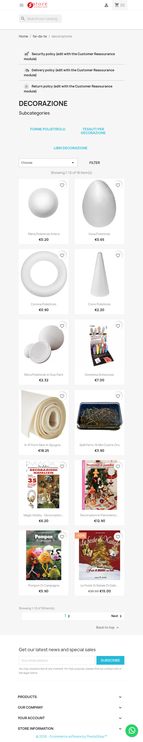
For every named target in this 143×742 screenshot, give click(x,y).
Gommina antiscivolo (99, 375)
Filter (94, 162)
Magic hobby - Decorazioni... (44, 515)
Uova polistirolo (99, 234)
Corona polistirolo (43, 304)
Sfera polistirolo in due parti (43, 375)
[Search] (40, 19)
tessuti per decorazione (93, 131)
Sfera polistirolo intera (43, 234)
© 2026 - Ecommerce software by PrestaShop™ (71, 736)
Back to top (108, 627)
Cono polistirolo (99, 304)
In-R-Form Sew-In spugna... (43, 445)
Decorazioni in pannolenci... (99, 515)
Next (117, 616)
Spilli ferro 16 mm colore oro (99, 445)
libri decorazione (71, 148)
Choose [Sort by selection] (48, 162)
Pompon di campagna (43, 585)
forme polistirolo (47, 129)
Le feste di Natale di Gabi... (99, 585)
